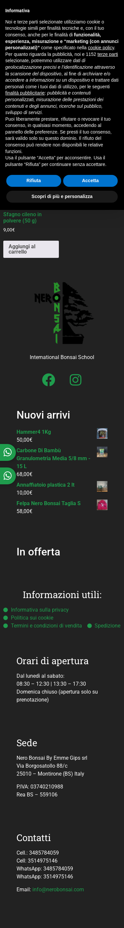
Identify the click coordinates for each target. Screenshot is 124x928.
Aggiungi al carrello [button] (22, 249)
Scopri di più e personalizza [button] (61, 196)
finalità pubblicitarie (25, 93)
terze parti (108, 54)
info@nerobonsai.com (58, 889)
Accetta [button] (90, 180)
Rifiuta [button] (33, 180)
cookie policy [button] (101, 47)
